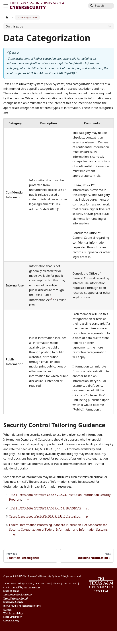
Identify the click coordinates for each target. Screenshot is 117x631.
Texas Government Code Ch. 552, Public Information (44, 516)
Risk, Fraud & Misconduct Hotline (22, 605)
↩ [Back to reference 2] (87, 508)
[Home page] (6, 17)
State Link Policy (12, 616)
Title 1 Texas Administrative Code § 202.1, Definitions (45, 508)
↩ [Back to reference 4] (14, 534)
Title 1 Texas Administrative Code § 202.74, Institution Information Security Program (60, 497)
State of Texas (11, 590)
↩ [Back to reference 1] (28, 500)
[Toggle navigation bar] (5, 6)
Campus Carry (11, 620)
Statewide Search (13, 602)
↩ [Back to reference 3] (87, 516)
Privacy (7, 609)
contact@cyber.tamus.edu (25, 587)
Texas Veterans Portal (15, 598)
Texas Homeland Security (17, 594)
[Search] (101, 6)
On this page (14, 26)
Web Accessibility (13, 613)
